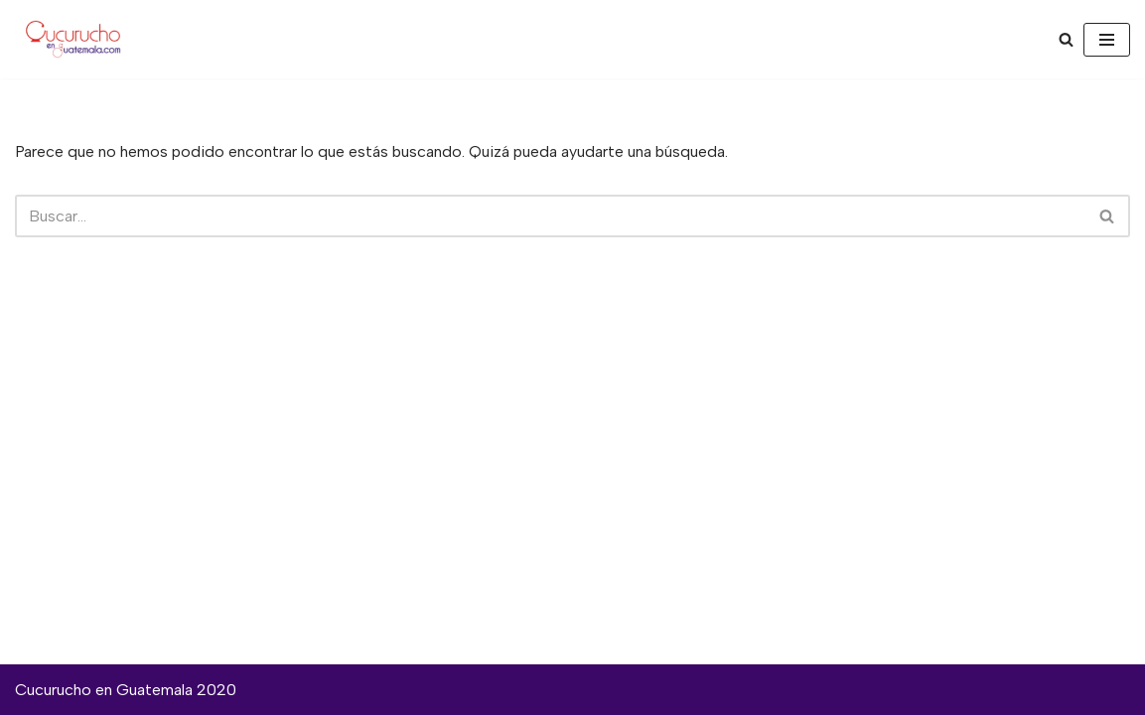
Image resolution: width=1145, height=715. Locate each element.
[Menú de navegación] (1106, 40)
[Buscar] (1066, 39)
